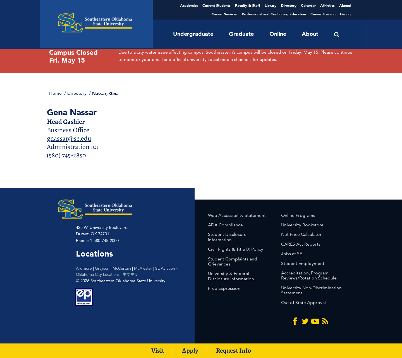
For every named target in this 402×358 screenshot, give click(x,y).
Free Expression (224, 288)
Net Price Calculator (301, 234)
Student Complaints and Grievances (232, 261)
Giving (345, 14)
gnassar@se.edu (69, 138)
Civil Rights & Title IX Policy (235, 249)
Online (277, 33)
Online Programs (298, 215)
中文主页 (130, 274)
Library (270, 5)
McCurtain (122, 268)
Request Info (233, 350)
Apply (190, 350)
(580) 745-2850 (66, 155)
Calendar (308, 5)
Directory (288, 5)
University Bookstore (302, 224)
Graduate (241, 33)
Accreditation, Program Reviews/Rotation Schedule (309, 275)
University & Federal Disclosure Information (231, 276)
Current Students (216, 5)
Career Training (323, 14)
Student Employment (302, 263)
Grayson (102, 268)
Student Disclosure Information (227, 237)
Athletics (327, 5)
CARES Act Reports (300, 244)
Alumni (345, 5)
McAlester (143, 268)
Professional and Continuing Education (274, 14)
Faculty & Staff (247, 5)
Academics (189, 5)
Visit (157, 350)
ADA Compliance (225, 224)
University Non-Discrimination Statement (311, 290)
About (310, 33)
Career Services (224, 14)
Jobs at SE (291, 253)
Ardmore (84, 268)
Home (56, 93)
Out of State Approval (303, 302)
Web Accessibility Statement (237, 215)
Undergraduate (193, 33)
